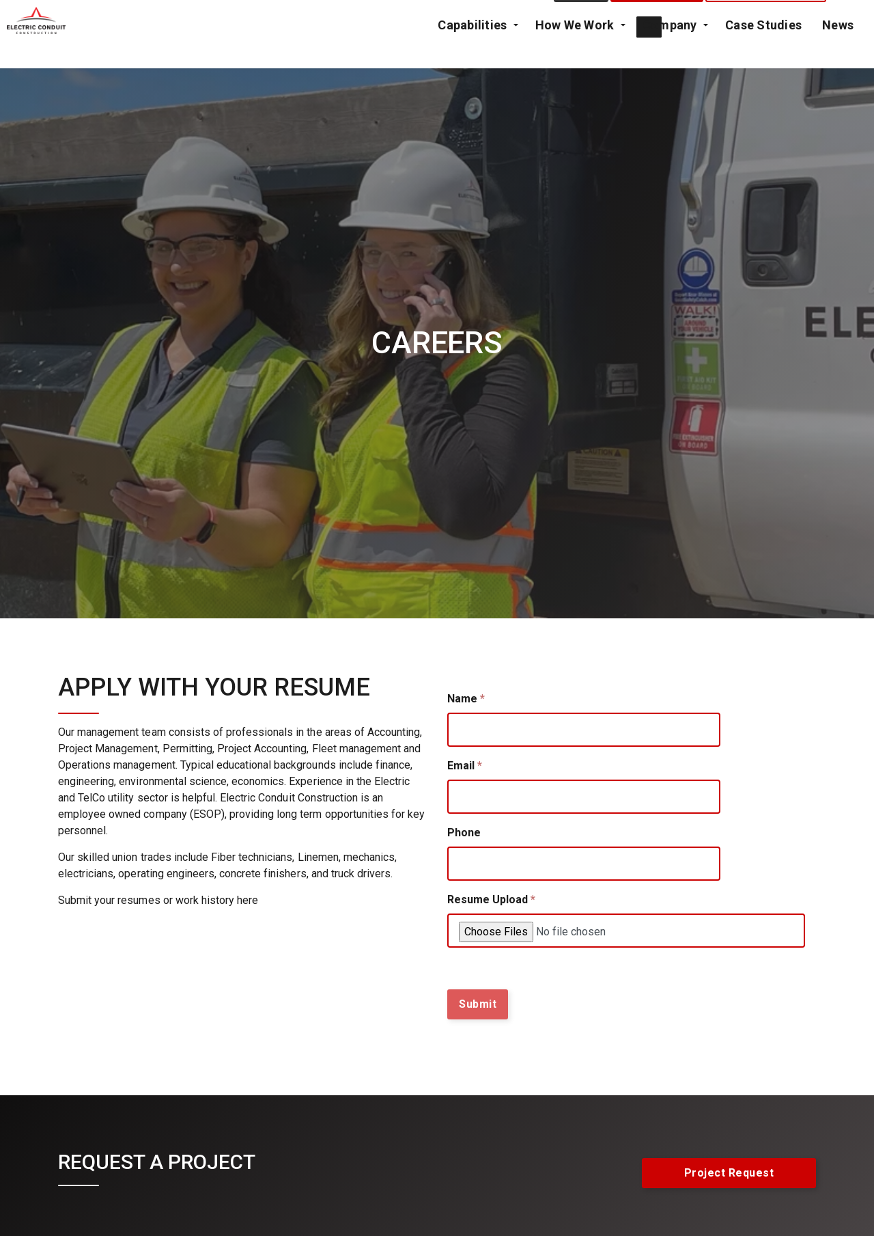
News (838, 51)
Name (466, 698)
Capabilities (485, 51)
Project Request (657, 17)
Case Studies (763, 51)
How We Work (583, 51)
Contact (581, 17)
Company (674, 51)
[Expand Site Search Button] (850, 17)
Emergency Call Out (766, 17)
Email (464, 765)
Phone (464, 832)
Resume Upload (491, 899)
